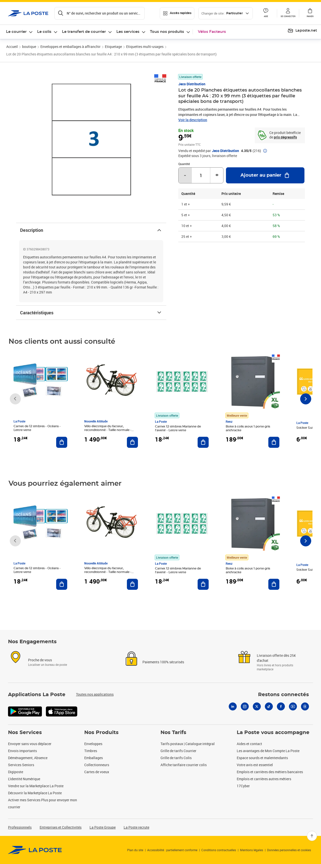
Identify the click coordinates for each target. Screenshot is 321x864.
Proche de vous (40, 660)
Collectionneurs (96, 764)
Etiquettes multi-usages (145, 46)
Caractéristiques (91, 313)
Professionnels (20, 827)
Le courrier (16, 32)
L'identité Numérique (24, 778)
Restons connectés (283, 694)
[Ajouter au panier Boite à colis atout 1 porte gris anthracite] (274, 442)
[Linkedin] (233, 706)
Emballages (93, 757)
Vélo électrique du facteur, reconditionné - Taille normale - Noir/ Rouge (107, 430)
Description (91, 230)
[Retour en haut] (312, 836)
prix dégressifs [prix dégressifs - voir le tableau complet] (285, 137)
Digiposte (15, 771)
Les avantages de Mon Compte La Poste (268, 750)
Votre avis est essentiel (255, 764)
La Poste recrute (136, 827)
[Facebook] (281, 706)
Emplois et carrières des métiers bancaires (270, 771)
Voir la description (192, 119)
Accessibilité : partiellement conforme (172, 850)
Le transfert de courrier (84, 32)
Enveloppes (93, 743)
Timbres (90, 750)
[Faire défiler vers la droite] (306, 399)
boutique (29, 46)
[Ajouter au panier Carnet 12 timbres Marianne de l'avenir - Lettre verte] (203, 442)
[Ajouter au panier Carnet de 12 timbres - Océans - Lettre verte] (62, 442)
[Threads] (305, 706)
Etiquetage (113, 46)
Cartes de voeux (96, 771)
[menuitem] (302, 31)
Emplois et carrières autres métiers (264, 778)
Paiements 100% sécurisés (163, 662)
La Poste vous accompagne (273, 732)
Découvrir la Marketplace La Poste (35, 792)
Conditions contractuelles (218, 850)
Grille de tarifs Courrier (178, 750)
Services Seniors (21, 764)
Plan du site (135, 850)
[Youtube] (293, 706)
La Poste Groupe (103, 827)
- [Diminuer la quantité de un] (185, 175)
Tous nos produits (167, 32)
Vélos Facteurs (212, 32)
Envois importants (22, 750)
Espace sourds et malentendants (262, 757)
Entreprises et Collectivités (61, 827)
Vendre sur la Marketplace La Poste (35, 785)
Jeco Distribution (191, 84)
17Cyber (243, 785)
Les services (127, 32)
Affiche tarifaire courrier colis (183, 764)
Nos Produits (101, 732)
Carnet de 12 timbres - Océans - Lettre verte (37, 428)
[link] (35, 850)
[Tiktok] (269, 706)
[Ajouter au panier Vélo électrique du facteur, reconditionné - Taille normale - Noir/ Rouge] (132, 442)
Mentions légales (251, 850)
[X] (257, 706)
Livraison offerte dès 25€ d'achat (276, 658)
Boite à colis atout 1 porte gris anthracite (248, 428)
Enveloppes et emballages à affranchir (70, 46)
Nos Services (25, 732)
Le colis (44, 32)
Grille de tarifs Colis (176, 757)
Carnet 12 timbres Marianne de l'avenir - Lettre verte (178, 428)
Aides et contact (249, 743)
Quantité (184, 164)
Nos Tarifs (173, 732)
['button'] (28, 13)
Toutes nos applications (95, 694)
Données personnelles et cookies (289, 850)
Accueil (12, 46)
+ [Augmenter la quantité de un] (217, 175)
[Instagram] (245, 706)
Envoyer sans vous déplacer (29, 743)
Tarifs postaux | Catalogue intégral (187, 743)
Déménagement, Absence (27, 757)
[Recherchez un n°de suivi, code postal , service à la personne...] (99, 13)
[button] (288, 13)
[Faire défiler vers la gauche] (15, 399)
